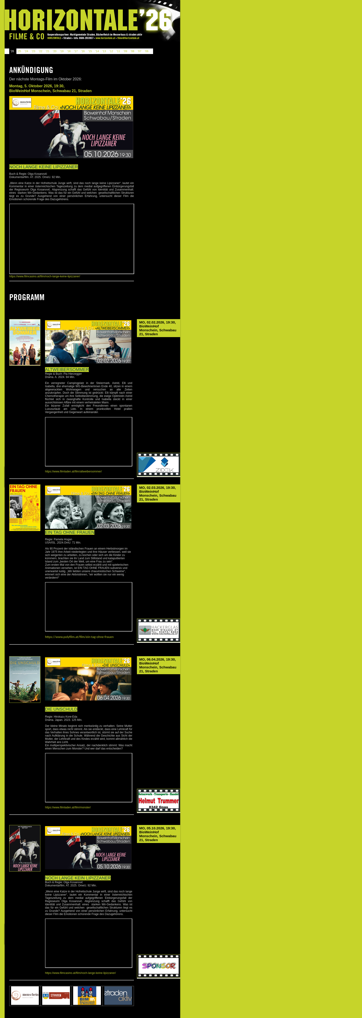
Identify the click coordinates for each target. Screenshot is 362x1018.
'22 (40, 51)
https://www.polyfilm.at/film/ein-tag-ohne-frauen (79, 637)
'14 (97, 51)
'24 (26, 51)
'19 (61, 51)
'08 (132, 51)
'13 (104, 51)
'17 (76, 51)
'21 (47, 51)
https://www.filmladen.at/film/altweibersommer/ (73, 471)
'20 (55, 51)
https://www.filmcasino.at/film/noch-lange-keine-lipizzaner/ (44, 276)
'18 (69, 51)
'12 (111, 51)
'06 (146, 51)
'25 (19, 51)
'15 (90, 51)
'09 (125, 51)
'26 (12, 51)
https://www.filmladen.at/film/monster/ (68, 807)
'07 (140, 51)
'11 (118, 51)
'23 (33, 51)
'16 (83, 51)
